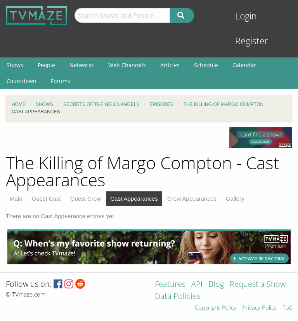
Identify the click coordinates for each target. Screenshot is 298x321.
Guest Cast (46, 198)
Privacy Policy (259, 308)
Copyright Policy (215, 308)
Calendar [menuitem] (244, 65)
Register (251, 41)
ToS (287, 308)
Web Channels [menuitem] (127, 65)
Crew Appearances (192, 198)
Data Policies (177, 296)
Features (170, 284)
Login (246, 16)
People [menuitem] (46, 65)
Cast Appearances (134, 198)
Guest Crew (85, 198)
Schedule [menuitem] (206, 65)
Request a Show (258, 284)
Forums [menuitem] (60, 81)
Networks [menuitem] (81, 65)
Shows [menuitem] (15, 65)
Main (16, 198)
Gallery (235, 198)
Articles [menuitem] (170, 65)
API (197, 284)
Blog (216, 284)
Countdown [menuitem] (21, 81)
